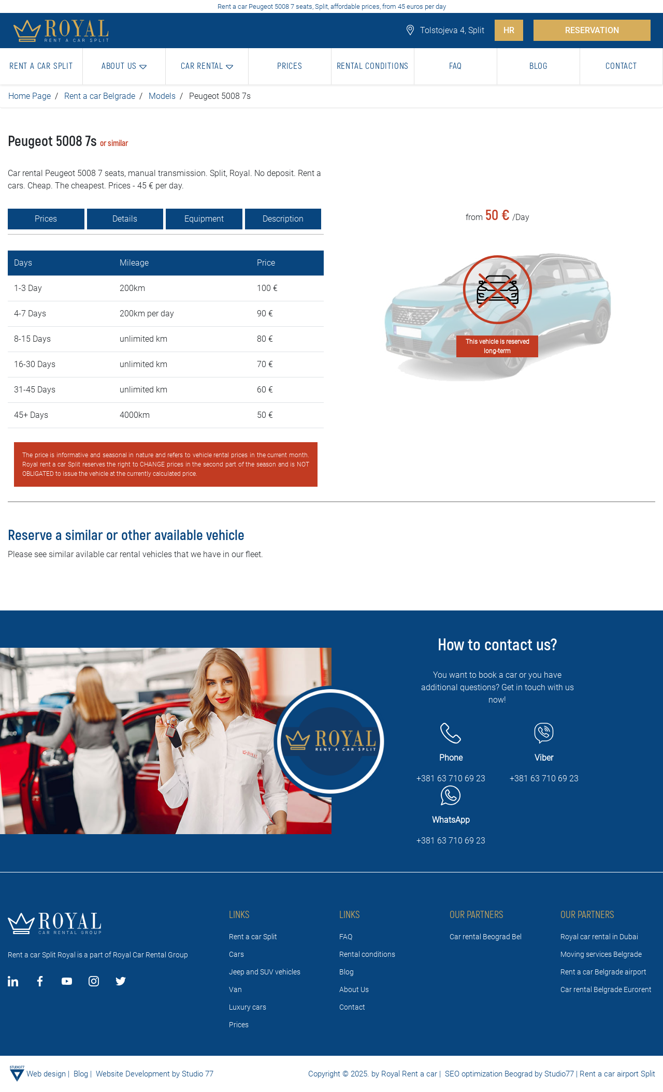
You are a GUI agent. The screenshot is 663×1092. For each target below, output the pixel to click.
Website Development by (138, 1074)
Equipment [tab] (204, 219)
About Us (354, 989)
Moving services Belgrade (601, 954)
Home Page (29, 96)
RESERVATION (592, 30)
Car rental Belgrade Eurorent (606, 989)
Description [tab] (283, 219)
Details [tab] (124, 219)
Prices (239, 1025)
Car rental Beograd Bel (486, 937)
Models (162, 96)
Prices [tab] (46, 219)
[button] (124, 66)
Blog (346, 972)
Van (235, 989)
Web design (46, 1074)
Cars (236, 954)
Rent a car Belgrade (99, 96)
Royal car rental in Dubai (599, 937)
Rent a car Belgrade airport (603, 972)
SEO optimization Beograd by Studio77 (508, 1074)
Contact (352, 1007)
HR (508, 30)
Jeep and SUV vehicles (264, 972)
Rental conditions (367, 954)
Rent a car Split (253, 937)
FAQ (345, 937)
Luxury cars (247, 1007)
